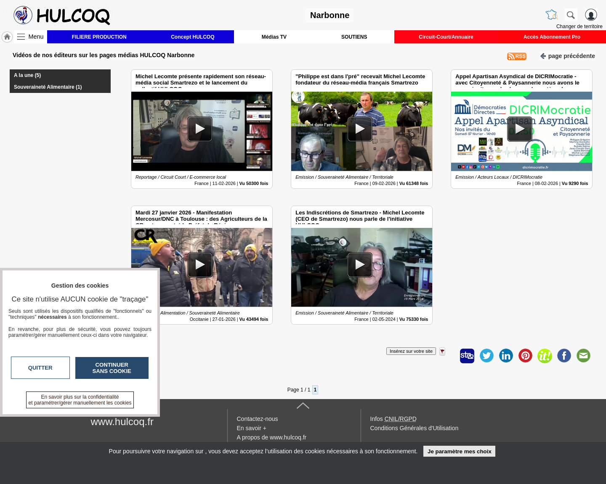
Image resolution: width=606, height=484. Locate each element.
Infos (393, 418)
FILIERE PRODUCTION (99, 37)
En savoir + (251, 428)
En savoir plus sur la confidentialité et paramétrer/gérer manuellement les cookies (80, 400)
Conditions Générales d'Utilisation (414, 428)
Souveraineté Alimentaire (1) (48, 87)
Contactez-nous (257, 418)
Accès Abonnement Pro (552, 37)
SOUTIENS (354, 37)
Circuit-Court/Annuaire (446, 37)
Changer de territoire (579, 26)
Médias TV (274, 37)
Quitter (40, 368)
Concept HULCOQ (192, 37)
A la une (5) (27, 75)
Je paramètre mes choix (460, 451)
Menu (36, 36)
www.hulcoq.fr (122, 421)
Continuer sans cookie (112, 368)
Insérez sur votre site (411, 351)
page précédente (567, 55)
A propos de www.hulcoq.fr (272, 437)
